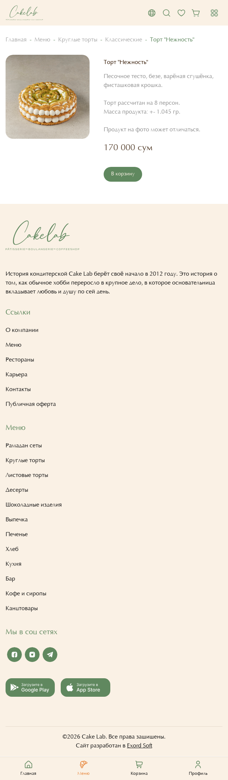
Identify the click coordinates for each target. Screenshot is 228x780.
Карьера (16, 375)
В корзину (123, 174)
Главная (16, 40)
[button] (151, 13)
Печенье (17, 535)
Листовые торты (27, 475)
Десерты (17, 490)
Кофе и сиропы (26, 594)
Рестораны (20, 360)
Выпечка (17, 520)
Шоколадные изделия (34, 505)
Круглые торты (77, 40)
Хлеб (12, 549)
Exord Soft (139, 746)
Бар (10, 579)
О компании (22, 330)
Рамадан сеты (24, 446)
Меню (42, 40)
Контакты (18, 390)
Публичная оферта (31, 404)
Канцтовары (22, 609)
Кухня (13, 564)
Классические (123, 40)
